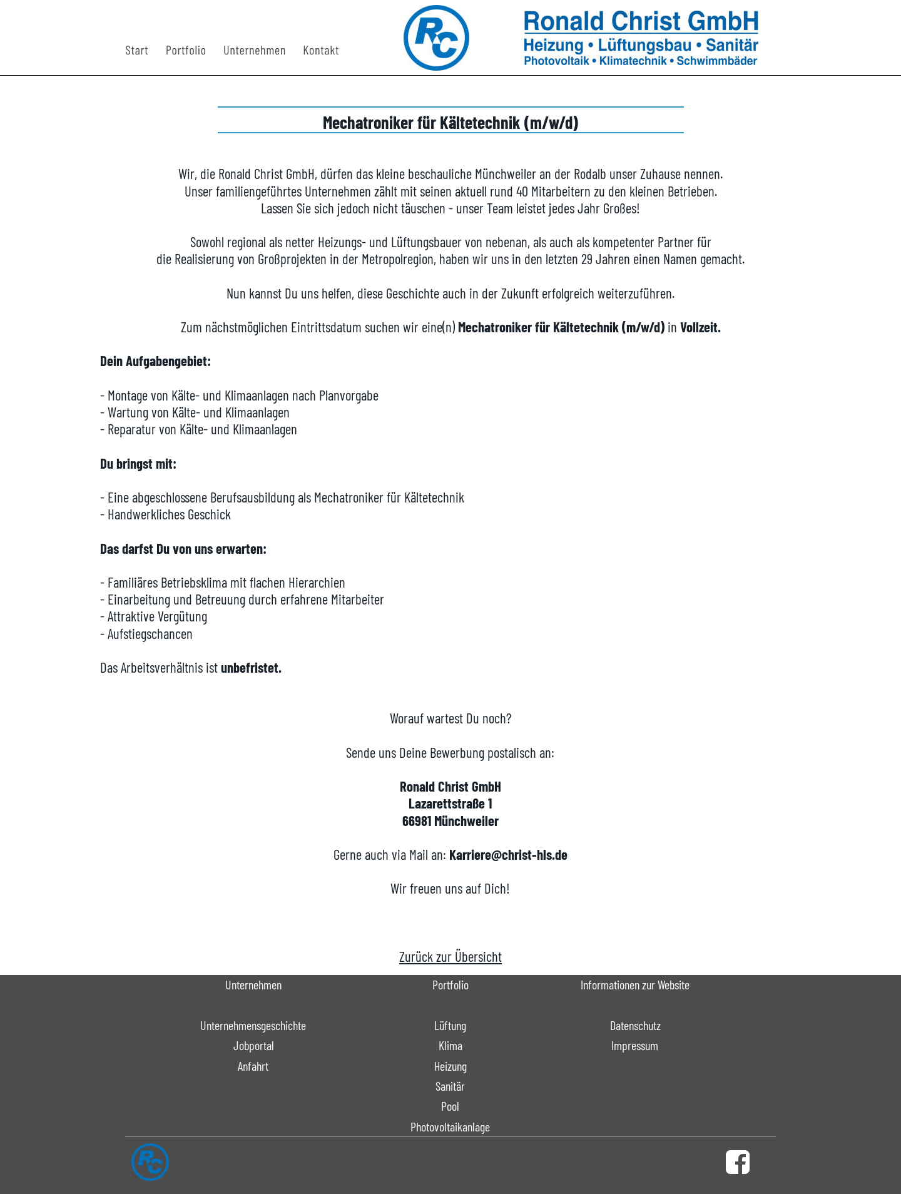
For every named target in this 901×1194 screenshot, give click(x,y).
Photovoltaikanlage (450, 1126)
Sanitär (450, 1085)
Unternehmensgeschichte (253, 1025)
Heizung (450, 1065)
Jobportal (253, 1045)
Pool (450, 1105)
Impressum (634, 1045)
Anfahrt (253, 1065)
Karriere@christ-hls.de (508, 854)
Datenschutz (635, 1025)
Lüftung (450, 1025)
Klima (450, 1045)
